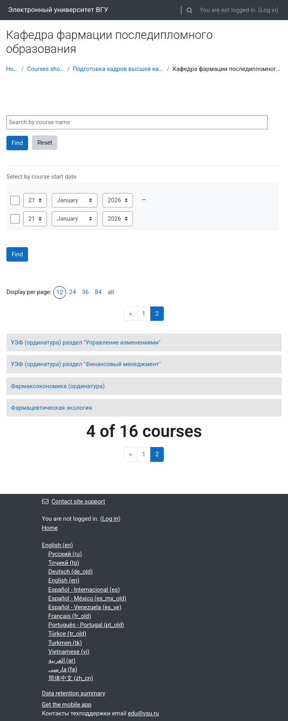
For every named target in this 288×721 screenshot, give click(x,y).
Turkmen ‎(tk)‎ (65, 642)
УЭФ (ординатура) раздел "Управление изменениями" (86, 342)
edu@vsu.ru (143, 713)
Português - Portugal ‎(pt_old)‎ (86, 624)
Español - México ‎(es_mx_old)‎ (87, 598)
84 (98, 292)
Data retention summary (73, 693)
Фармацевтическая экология (51, 407)
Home (12, 69)
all (111, 292)
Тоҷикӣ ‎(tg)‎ (63, 562)
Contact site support (73, 501)
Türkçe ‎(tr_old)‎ (67, 633)
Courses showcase (45, 69)
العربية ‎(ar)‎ (62, 660)
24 (72, 292)
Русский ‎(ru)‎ (65, 554)
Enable (15, 200)
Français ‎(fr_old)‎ (69, 616)
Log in (268, 10)
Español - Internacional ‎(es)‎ (84, 589)
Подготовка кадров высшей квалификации (118, 69)
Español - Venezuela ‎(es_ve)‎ (85, 607)
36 (85, 292)
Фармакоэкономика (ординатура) (58, 386)
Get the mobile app (67, 704)
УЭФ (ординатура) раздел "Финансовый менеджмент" (86, 364)
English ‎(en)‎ (57, 545)
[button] (190, 10)
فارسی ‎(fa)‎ (62, 669)
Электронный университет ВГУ (58, 10)
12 (59, 292)
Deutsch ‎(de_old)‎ (70, 571)
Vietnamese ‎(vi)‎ (69, 651)
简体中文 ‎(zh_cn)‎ (70, 678)
